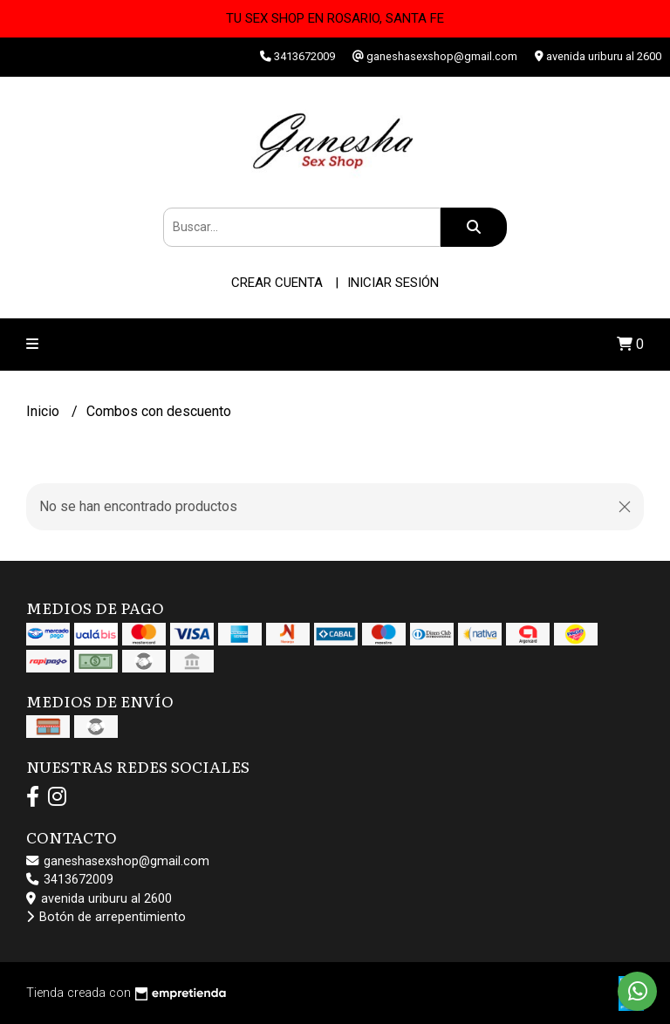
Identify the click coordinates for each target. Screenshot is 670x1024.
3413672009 (69, 879)
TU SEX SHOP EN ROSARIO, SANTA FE (335, 18)
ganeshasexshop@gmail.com (117, 861)
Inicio (44, 411)
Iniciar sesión (393, 282)
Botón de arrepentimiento (106, 917)
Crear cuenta (277, 282)
